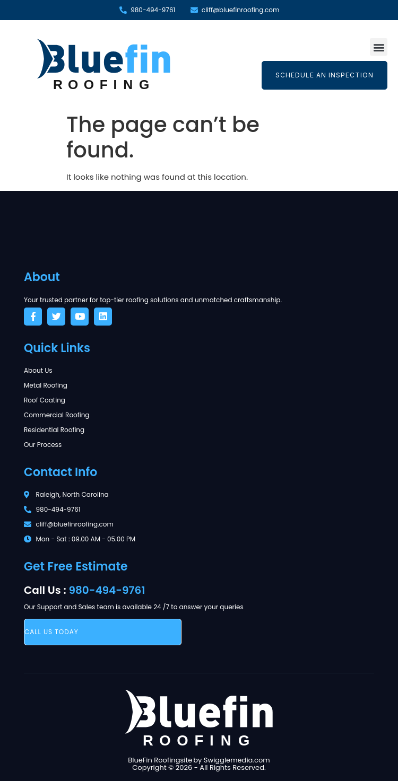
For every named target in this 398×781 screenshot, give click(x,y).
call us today (51, 631)
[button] (378, 47)
